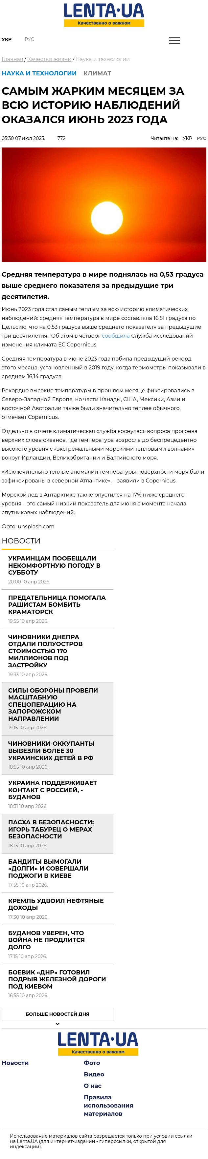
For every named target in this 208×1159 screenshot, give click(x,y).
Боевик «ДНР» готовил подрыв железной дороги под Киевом (57, 979)
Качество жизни (49, 59)
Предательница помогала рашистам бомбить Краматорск (57, 605)
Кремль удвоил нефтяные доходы (56, 904)
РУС (201, 138)
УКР (187, 138)
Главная (12, 59)
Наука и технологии (103, 59)
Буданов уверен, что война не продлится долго (46, 940)
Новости (15, 1063)
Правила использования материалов (108, 1105)
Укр (7, 39)
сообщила (116, 336)
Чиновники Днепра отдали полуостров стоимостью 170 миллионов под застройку (45, 651)
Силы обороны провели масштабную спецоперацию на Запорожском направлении (53, 704)
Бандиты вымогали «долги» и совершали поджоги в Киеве (48, 868)
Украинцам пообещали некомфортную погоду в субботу (54, 565)
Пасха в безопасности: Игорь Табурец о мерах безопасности (51, 829)
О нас (93, 1086)
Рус (29, 39)
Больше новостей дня (57, 1014)
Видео (94, 1074)
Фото (92, 1063)
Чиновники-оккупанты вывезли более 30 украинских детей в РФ (51, 750)
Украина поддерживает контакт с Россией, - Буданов (52, 790)
